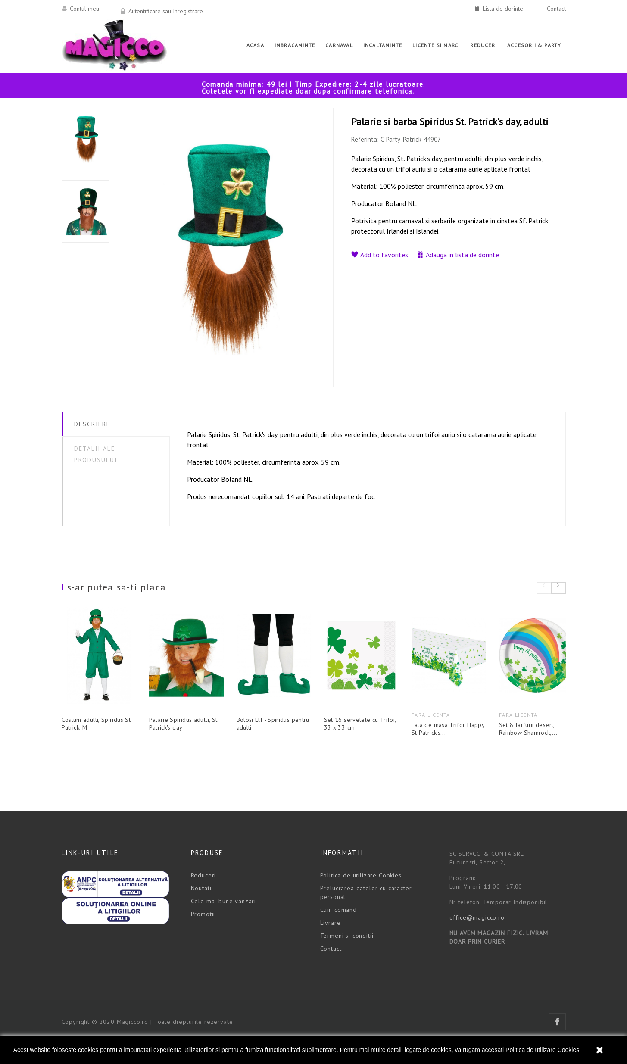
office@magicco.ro (477, 938)
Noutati (201, 909)
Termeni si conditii (347, 956)
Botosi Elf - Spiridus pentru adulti (313, 740)
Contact (556, 8)
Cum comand (338, 930)
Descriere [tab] (92, 424)
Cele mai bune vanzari (223, 922)
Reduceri (203, 896)
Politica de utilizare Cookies (542, 1049)
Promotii (203, 935)
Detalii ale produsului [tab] (96, 454)
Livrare (330, 943)
